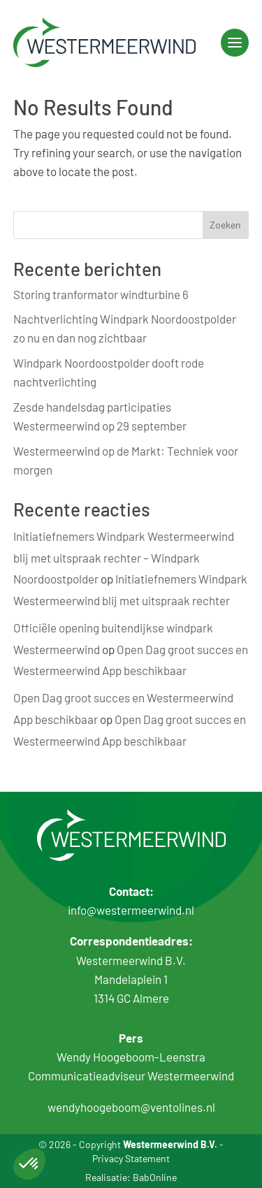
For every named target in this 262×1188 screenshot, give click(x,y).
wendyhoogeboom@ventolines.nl (131, 1107)
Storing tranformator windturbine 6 (101, 294)
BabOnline (155, 1177)
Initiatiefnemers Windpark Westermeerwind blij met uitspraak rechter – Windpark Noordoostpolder (123, 557)
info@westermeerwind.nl (131, 910)
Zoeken (225, 225)
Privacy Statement (131, 1158)
